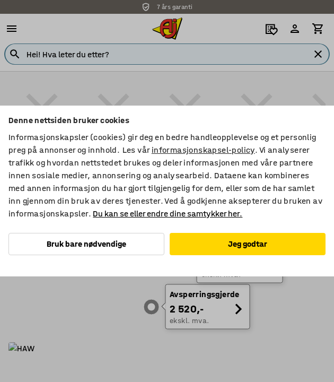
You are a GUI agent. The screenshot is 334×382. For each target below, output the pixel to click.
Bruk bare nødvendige (86, 244)
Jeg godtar (247, 244)
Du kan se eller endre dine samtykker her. (167, 214)
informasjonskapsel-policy (203, 150)
